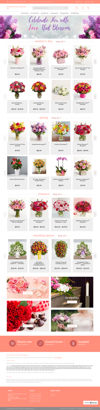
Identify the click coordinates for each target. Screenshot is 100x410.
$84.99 (17, 74)
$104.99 (82, 227)
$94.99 (39, 185)
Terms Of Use (63, 408)
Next (95, 61)
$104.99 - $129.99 (61, 227)
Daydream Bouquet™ (39, 144)
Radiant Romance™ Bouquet (83, 221)
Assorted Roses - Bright (39, 103)
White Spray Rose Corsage (61, 103)
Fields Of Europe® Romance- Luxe (61, 221)
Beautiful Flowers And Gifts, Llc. (16, 7)
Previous (4, 61)
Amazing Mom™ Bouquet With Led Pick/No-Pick (39, 69)
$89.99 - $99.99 (82, 151)
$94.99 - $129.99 (17, 109)
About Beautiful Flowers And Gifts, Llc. (17, 355)
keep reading (58, 357)
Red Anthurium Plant (17, 179)
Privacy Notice (71, 408)
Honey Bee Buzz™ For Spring (82, 68)
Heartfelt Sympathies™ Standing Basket (39, 263)
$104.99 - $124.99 (17, 268)
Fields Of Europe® (61, 144)
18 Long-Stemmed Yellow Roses (39, 179)
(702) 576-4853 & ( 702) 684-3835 (17, 1)
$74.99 (61, 74)
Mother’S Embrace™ (17, 68)
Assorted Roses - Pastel (17, 103)
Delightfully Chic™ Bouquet (82, 103)
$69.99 (17, 185)
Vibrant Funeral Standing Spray (60, 262)
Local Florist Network (81, 408)
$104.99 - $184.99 (39, 268)
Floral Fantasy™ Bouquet (82, 145)
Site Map (90, 408)
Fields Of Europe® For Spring (17, 145)
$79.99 (82, 74)
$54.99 (61, 109)
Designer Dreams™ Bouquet (61, 68)
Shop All (59, 41)
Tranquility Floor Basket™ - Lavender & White (82, 263)
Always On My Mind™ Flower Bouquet (17, 221)
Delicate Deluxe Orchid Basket (61, 179)
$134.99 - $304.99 (61, 268)
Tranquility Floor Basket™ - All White (17, 262)
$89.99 (61, 185)
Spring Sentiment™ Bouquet (83, 179)
